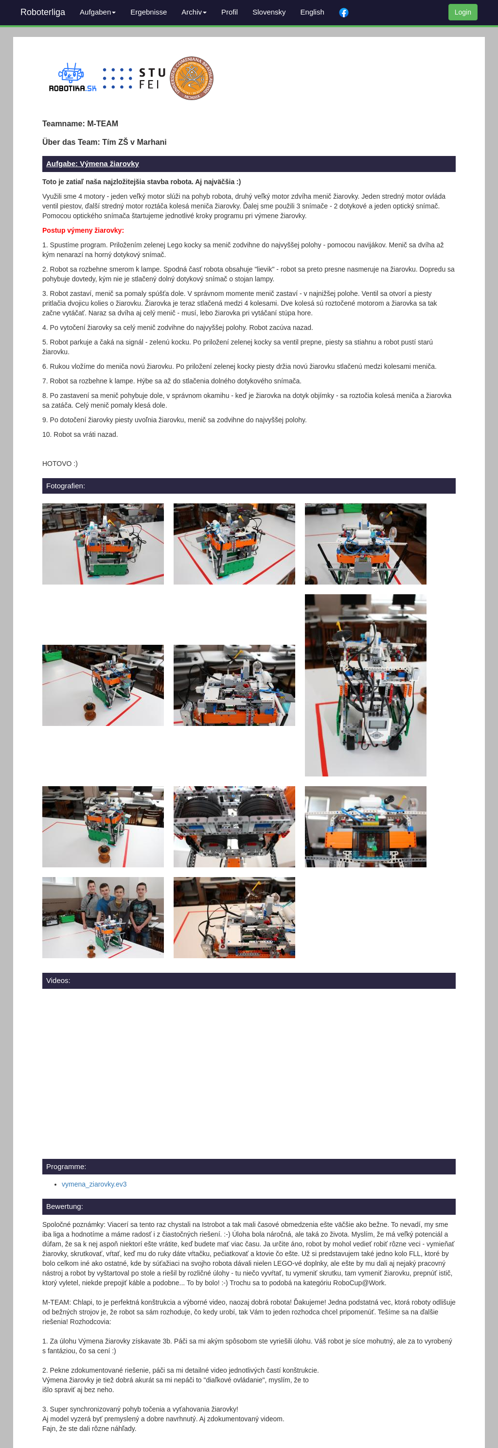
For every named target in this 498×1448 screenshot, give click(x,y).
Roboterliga (42, 12)
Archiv (194, 12)
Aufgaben (98, 12)
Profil (229, 12)
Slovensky (268, 12)
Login (463, 12)
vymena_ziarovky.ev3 (94, 1184)
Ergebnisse (148, 12)
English (312, 12)
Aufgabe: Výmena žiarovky (92, 163)
